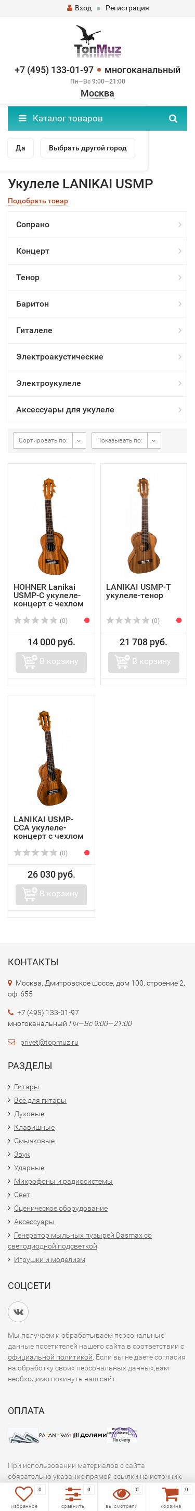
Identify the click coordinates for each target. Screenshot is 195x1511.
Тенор (28, 277)
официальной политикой (50, 1357)
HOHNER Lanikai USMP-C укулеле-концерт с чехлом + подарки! (49, 599)
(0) (41, 621)
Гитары (27, 1087)
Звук (22, 1154)
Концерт (32, 251)
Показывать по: (119, 440)
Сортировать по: (43, 440)
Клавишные (34, 1127)
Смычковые (34, 1140)
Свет (22, 1194)
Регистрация (127, 8)
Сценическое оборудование (61, 1208)
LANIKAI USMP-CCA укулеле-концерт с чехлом (49, 827)
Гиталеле (34, 330)
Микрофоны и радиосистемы (63, 1181)
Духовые (29, 1114)
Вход (79, 8)
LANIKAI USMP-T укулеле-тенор (138, 591)
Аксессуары (34, 1221)
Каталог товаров (61, 118)
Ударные (29, 1167)
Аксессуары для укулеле (65, 409)
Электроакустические (59, 357)
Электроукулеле (48, 383)
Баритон (32, 304)
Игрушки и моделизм (49, 1259)
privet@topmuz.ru (49, 1042)
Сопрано (32, 224)
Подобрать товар (38, 201)
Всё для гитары (40, 1100)
